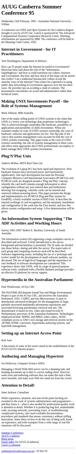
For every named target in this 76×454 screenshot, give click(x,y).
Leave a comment (10, 445)
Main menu (7, 438)
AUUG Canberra (10, 435)
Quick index (8, 442)
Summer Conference (12, 432)
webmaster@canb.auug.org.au (17, 451)
